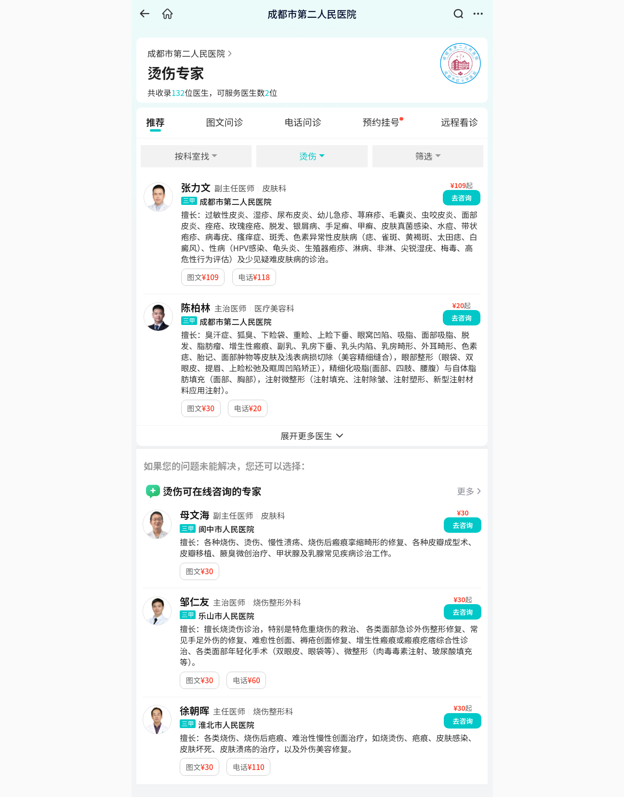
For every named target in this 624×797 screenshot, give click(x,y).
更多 (465, 491)
